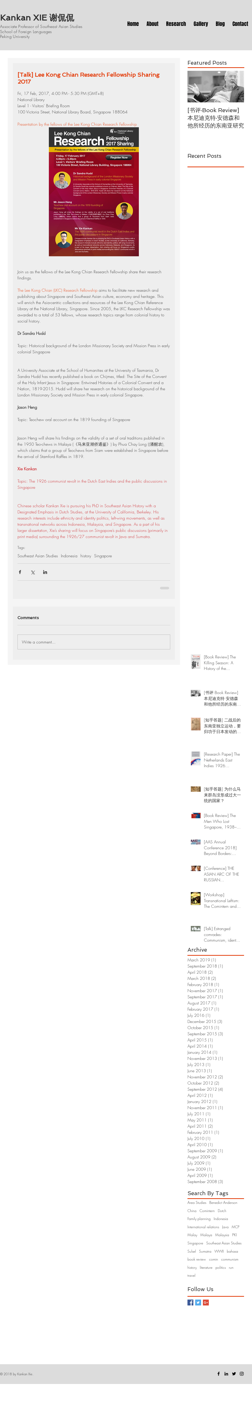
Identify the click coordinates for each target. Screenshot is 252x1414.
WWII (219, 1251)
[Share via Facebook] (19, 572)
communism (229, 1259)
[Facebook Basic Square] (190, 1302)
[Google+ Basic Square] (206, 1302)
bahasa (232, 1251)
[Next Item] (235, 87)
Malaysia (222, 1234)
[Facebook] (218, 1373)
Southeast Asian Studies (37, 555)
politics (220, 1267)
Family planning (199, 1218)
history (85, 555)
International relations (203, 1226)
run (231, 1267)
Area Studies (196, 1202)
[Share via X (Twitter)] (32, 572)
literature (206, 1267)
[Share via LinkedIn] (45, 572)
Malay (192, 1234)
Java (225, 1226)
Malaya (206, 1234)
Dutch (222, 1210)
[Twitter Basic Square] (198, 1302)
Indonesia (69, 555)
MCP (235, 1226)
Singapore (103, 555)
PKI (234, 1234)
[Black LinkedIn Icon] (226, 1373)
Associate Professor (17, 26)
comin (213, 1259)
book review (196, 1259)
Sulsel (191, 1251)
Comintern (207, 1210)
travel (191, 1275)
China (191, 1210)
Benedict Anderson (223, 1202)
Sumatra (205, 1251)
